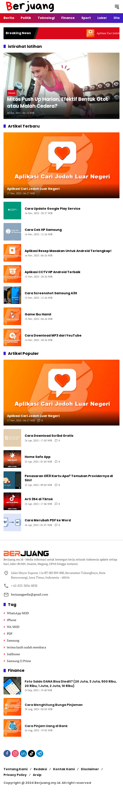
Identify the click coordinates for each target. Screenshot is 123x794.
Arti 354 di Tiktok (39, 499)
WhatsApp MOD (18, 613)
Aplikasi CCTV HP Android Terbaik (52, 272)
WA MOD (13, 627)
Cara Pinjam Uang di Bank (46, 726)
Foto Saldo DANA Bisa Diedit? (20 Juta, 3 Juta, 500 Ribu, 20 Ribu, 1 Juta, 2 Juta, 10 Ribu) (71, 683)
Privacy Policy (15, 775)
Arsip (37, 775)
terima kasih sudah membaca (26, 647)
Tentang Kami (16, 769)
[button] (116, 6)
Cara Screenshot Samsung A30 (51, 293)
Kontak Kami (64, 769)
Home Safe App (37, 457)
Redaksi (40, 769)
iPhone (11, 620)
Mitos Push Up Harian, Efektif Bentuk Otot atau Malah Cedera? (57, 102)
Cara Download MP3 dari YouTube (53, 335)
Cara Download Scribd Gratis (49, 436)
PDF (10, 633)
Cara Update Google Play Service (52, 209)
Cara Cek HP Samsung (43, 230)
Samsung (13, 640)
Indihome (13, 654)
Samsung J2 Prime (19, 661)
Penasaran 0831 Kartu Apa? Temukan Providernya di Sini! (69, 478)
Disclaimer (90, 769)
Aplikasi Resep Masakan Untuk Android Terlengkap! (68, 251)
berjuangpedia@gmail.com (29, 594)
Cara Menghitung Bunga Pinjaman (54, 705)
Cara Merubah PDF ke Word (48, 520)
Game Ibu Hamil (38, 314)
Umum (11, 92)
